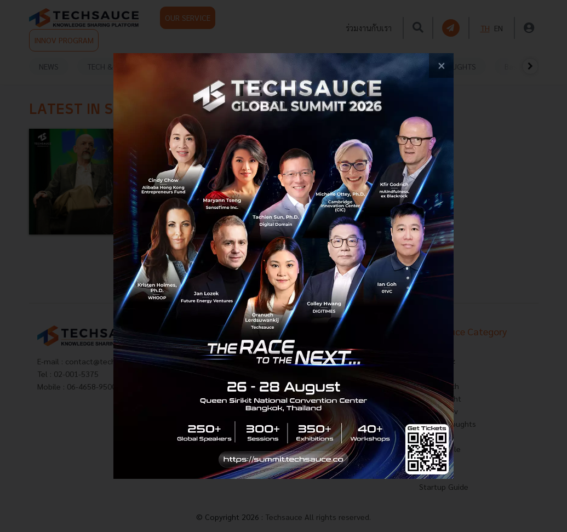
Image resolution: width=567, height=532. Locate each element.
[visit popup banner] (283, 266)
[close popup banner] (441, 65)
